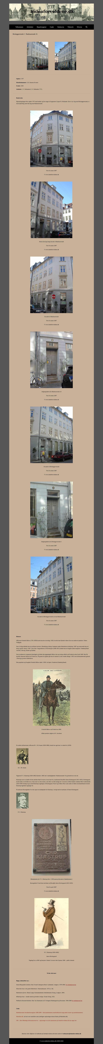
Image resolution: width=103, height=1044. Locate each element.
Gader (52, 27)
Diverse (79, 27)
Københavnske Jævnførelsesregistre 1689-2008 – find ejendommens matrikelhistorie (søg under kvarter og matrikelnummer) (49, 1012)
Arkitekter (30, 27)
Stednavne (60, 27)
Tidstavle (70, 27)
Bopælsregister (41, 27)
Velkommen (19, 27)
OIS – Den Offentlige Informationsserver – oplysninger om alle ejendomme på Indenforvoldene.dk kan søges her (46, 1020)
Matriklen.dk (19, 1016)
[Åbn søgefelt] (86, 27)
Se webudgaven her (71, 984)
